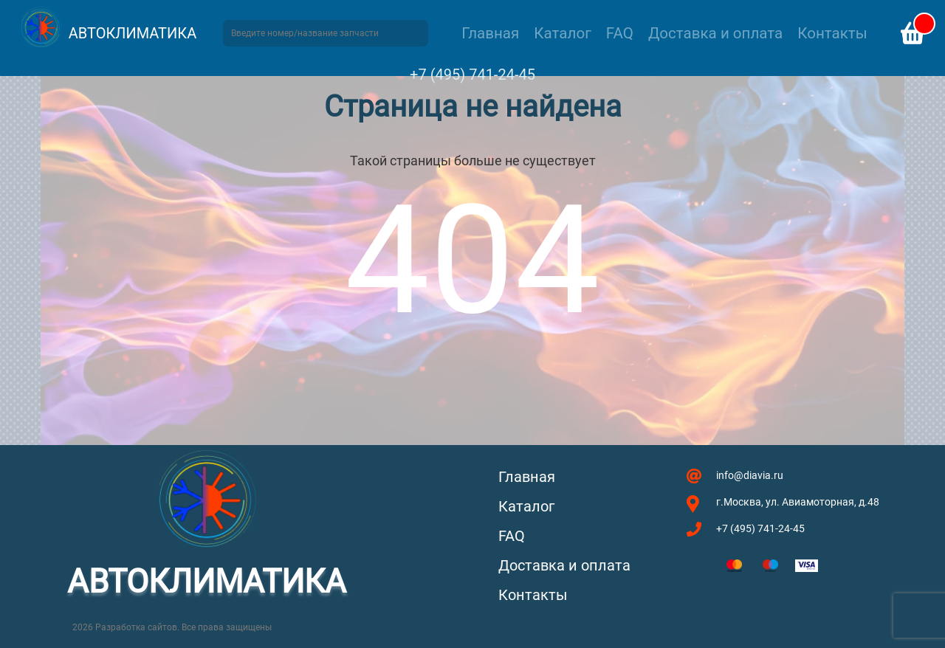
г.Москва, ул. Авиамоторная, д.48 (797, 502)
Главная (490, 33)
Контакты (832, 33)
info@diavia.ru (749, 475)
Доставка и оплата (715, 33)
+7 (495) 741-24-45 (472, 74)
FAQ (619, 33)
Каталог (562, 33)
